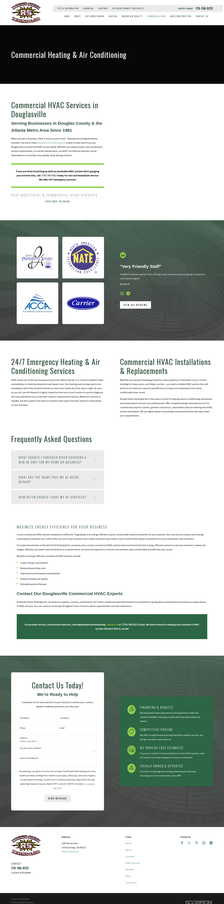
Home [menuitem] (67, 16)
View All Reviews (135, 305)
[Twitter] (189, 843)
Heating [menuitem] (113, 16)
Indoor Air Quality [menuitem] (132, 16)
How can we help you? (24, 758)
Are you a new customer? (26, 748)
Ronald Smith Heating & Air (47, 142)
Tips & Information (68, 8)
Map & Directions (70, 851)
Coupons (103, 8)
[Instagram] (203, 843)
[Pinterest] (196, 843)
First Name (20, 718)
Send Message (53, 798)
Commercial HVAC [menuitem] (156, 16)
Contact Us (131, 882)
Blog (128, 875)
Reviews (130, 869)
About (129, 849)
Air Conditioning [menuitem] (94, 16)
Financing (88, 8)
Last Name (59, 718)
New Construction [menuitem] (180, 16)
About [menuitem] (77, 16)
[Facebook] (182, 843)
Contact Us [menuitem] (202, 16)
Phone (18, 728)
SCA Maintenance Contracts (128, 8)
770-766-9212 (204, 8)
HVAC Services (133, 863)
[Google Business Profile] (211, 843)
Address (19, 738)
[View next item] (128, 293)
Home (129, 843)
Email (57, 728)
